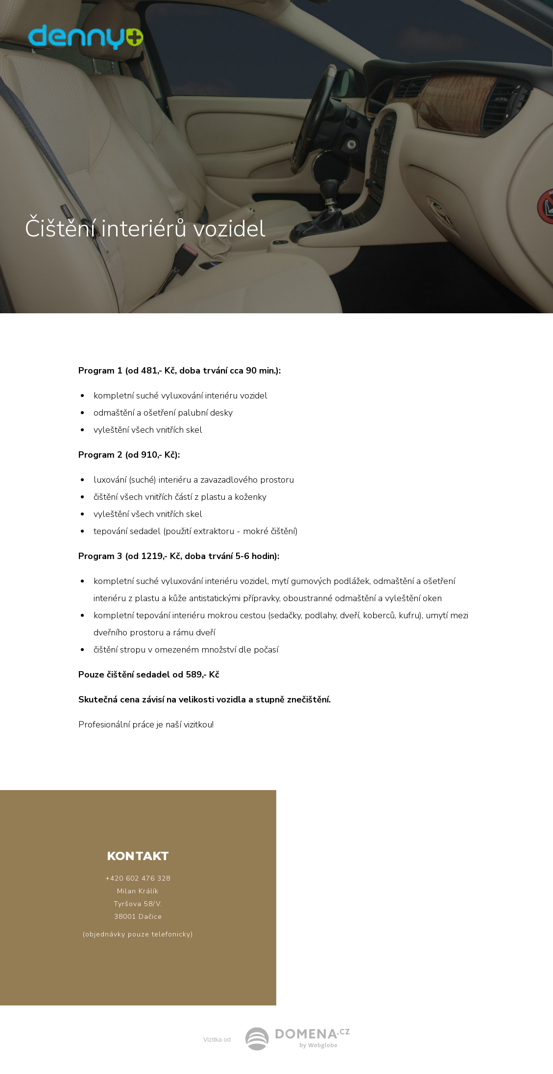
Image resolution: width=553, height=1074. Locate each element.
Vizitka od (217, 1039)
